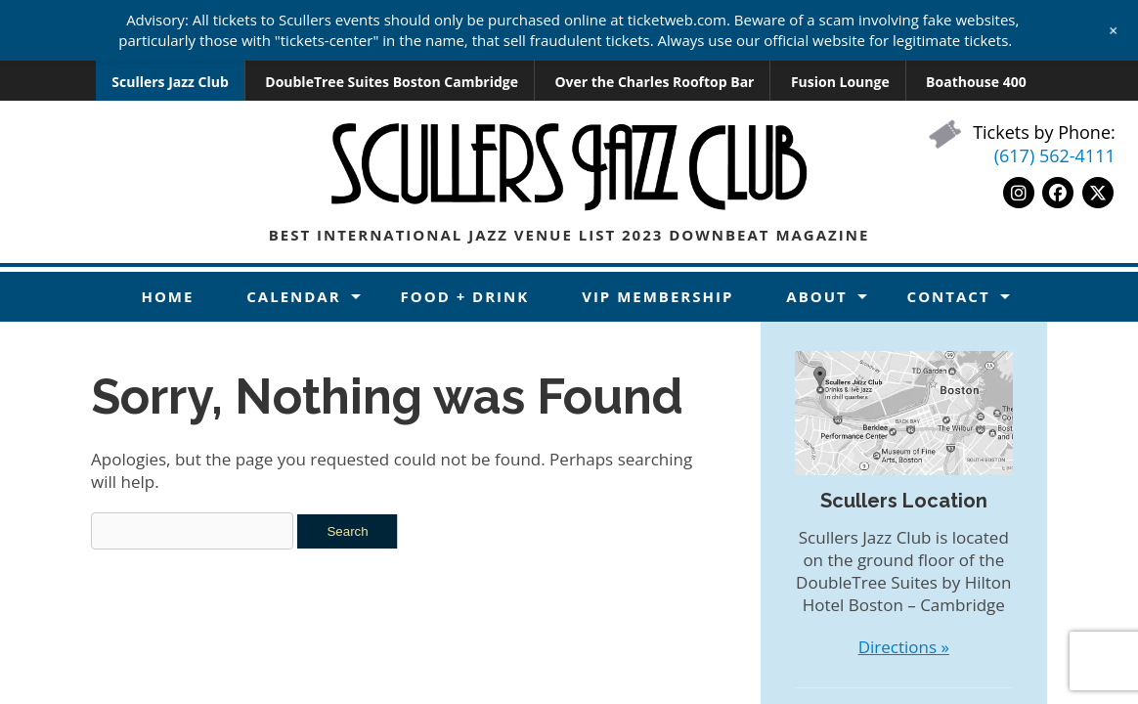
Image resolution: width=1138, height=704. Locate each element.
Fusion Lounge (840, 81)
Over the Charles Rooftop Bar (654, 81)
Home (167, 296)
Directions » (903, 647)
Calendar (293, 296)
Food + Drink (465, 296)
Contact (948, 296)
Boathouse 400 (976, 81)
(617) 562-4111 (1055, 155)
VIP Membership (657, 296)
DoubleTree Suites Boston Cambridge (391, 81)
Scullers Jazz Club (170, 81)
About (816, 296)
